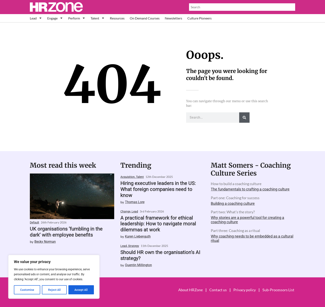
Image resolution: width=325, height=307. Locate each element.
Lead (36, 18)
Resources (117, 18)
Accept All (81, 289)
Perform (76, 18)
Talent (98, 18)
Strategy (133, 246)
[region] (53, 277)
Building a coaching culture (233, 203)
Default (34, 222)
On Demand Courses (145, 18)
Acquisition (127, 176)
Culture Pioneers (199, 18)
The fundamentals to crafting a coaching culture (250, 189)
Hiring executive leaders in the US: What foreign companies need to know (158, 189)
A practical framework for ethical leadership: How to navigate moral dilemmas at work (158, 224)
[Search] (244, 117)
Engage (55, 18)
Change (125, 211)
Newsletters (173, 18)
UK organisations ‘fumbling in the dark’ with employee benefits (66, 232)
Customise (27, 289)
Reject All (54, 289)
